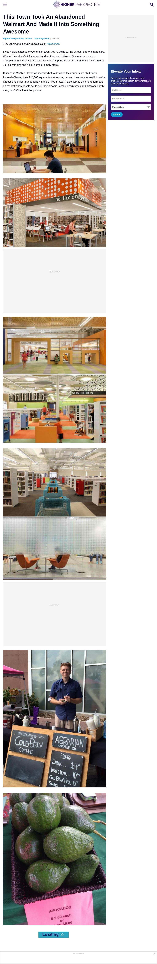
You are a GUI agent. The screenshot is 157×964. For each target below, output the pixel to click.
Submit (116, 114)
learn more (53, 43)
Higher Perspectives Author (17, 38)
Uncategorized (42, 38)
